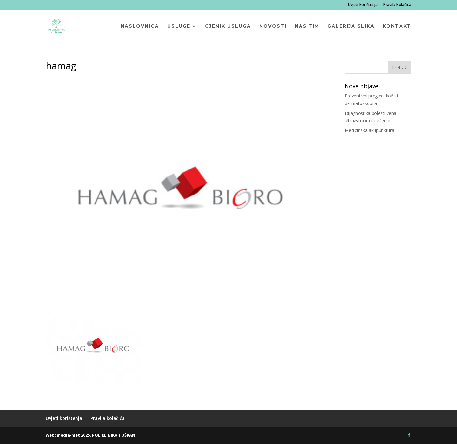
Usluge (178, 26)
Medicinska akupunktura (369, 130)
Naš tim (307, 26)
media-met (68, 435)
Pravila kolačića (397, 5)
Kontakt (397, 26)
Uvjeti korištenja (363, 5)
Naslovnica (140, 26)
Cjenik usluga (228, 26)
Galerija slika (351, 26)
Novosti (273, 26)
